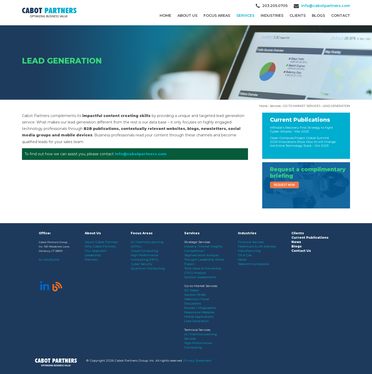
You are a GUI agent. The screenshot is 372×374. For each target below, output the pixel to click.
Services (245, 15)
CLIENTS (298, 15)
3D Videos (191, 290)
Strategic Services (197, 242)
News (296, 242)
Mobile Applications (198, 316)
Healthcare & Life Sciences (257, 246)
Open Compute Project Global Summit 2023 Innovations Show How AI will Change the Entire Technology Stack (303, 141)
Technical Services (197, 330)
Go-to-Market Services (200, 286)
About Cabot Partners (101, 242)
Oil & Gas (245, 255)
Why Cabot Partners (100, 246)
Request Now (284, 185)
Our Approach (96, 251)
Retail (242, 259)
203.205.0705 (51, 259)
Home (165, 15)
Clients (297, 233)
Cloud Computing (144, 251)
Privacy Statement (197, 360)
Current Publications (300, 119)
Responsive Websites (199, 312)
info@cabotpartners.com (325, 5)
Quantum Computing (148, 268)
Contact (340, 15)
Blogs (318, 15)
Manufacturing (249, 251)
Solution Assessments (200, 277)
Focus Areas (217, 15)
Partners (91, 259)
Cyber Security (142, 264)
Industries (272, 15)
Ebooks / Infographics (200, 308)
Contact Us (301, 251)
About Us (187, 15)
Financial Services (251, 242)
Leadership (93, 255)
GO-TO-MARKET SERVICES (301, 106)
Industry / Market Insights (203, 246)
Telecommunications (253, 264)
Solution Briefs (195, 295)
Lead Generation (196, 321)
